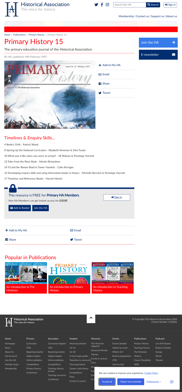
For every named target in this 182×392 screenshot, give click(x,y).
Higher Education (78, 23)
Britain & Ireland (163, 348)
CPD (28, 348)
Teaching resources (57, 375)
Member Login (11, 364)
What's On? (117, 352)
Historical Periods (99, 350)
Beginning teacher (34, 352)
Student (53, 23)
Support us (157, 16)
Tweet (104, 92)
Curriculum (31, 344)
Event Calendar (119, 344)
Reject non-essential (130, 381)
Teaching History (34, 29)
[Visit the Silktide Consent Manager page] (171, 381)
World (158, 356)
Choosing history (78, 364)
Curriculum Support (57, 344)
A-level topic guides (79, 356)
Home (7, 35)
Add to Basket (19, 208)
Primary (13, 23)
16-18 (73, 352)
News (7, 348)
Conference (31, 373)
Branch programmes (121, 356)
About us (171, 16)
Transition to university (80, 360)
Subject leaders (33, 356)
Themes (94, 355)
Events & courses (78, 381)
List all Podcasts (163, 344)
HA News (112, 29)
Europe (159, 352)
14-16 (73, 348)
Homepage (10, 344)
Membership (126, 16)
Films (72, 377)
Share (104, 83)
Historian (103, 23)
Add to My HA (109, 65)
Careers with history (79, 369)
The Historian (53, 29)
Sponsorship (118, 364)
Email (103, 74)
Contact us (142, 16)
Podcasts (147, 23)
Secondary (33, 23)
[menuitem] (13, 24)
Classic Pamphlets (85, 29)
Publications (125, 23)
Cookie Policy (151, 373)
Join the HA (40, 208)
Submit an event (119, 348)
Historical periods (78, 344)
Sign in (116, 197)
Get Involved (11, 356)
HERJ (101, 29)
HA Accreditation (34, 360)
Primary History (13, 29)
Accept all (107, 381)
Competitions (32, 364)
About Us (9, 352)
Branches (167, 23)
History (68, 29)
